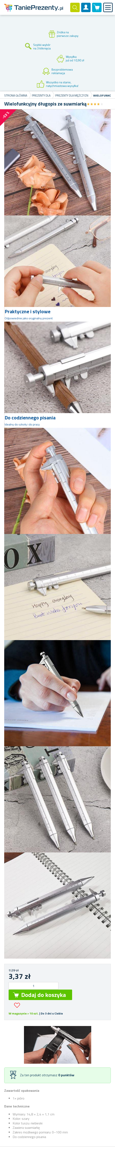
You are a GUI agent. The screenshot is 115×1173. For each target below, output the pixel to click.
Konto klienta (86, 11)
